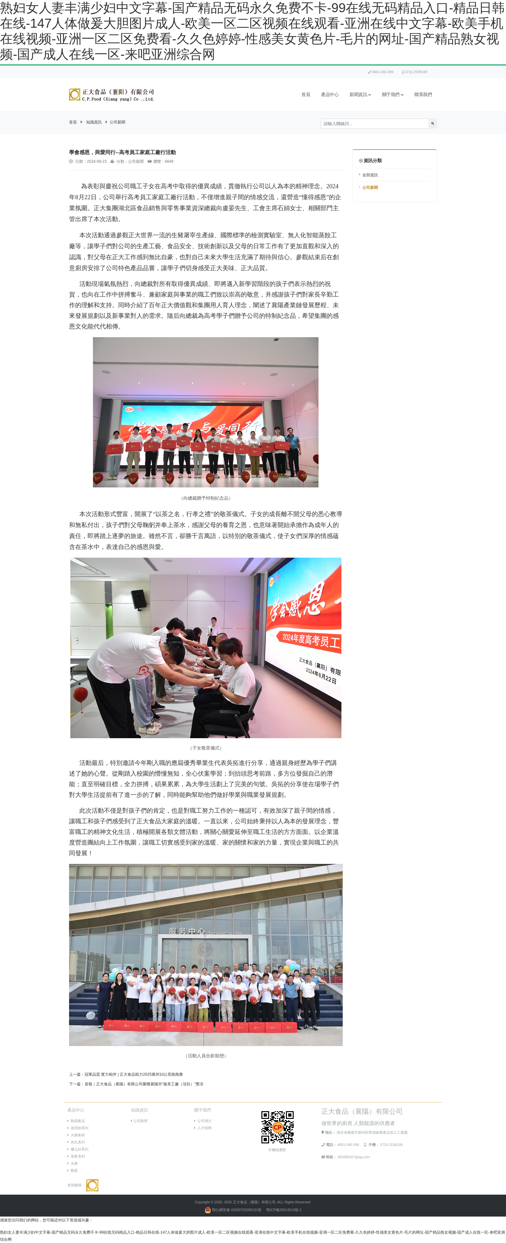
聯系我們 (423, 94)
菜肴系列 (76, 1156)
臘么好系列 (77, 1149)
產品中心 (330, 94)
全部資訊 (370, 175)
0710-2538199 (414, 72)
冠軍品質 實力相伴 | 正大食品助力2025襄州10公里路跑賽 (134, 1074)
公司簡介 (203, 1121)
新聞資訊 (360, 94)
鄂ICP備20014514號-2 (283, 1210)
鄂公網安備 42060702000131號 (233, 1210)
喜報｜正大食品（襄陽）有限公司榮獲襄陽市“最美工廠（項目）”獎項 (144, 1084)
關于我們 (393, 94)
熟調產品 (76, 1121)
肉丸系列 (76, 1142)
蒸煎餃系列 (77, 1128)
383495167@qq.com (354, 1157)
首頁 (305, 94)
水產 (72, 1163)
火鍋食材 (76, 1135)
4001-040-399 (380, 72)
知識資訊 (94, 122)
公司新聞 (117, 122)
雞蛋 (72, 1170)
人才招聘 (203, 1128)
